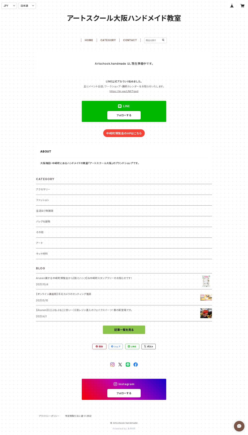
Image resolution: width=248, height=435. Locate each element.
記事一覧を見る (124, 330)
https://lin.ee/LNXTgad (124, 91)
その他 (39, 232)
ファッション (42, 200)
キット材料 (42, 253)
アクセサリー (43, 189)
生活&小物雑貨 (44, 210)
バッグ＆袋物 (43, 221)
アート (39, 242)
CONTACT (130, 40)
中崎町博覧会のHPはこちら (124, 133)
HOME (89, 40)
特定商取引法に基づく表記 (78, 416)
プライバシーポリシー (49, 416)
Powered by (124, 428)
